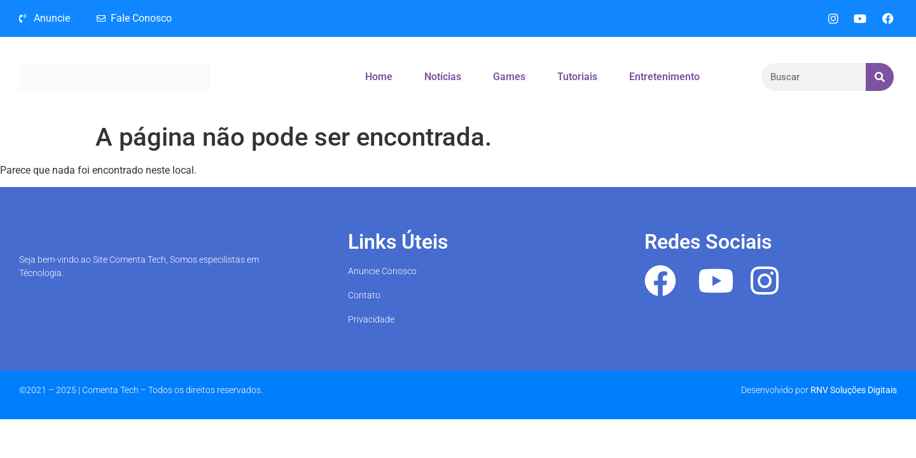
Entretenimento (664, 77)
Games (509, 77)
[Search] (880, 77)
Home (378, 77)
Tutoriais (577, 77)
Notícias (442, 77)
